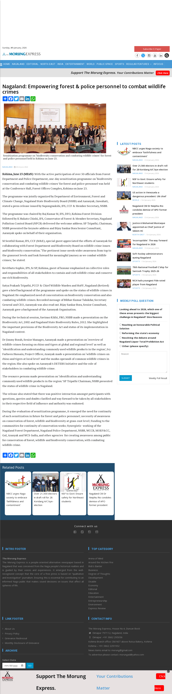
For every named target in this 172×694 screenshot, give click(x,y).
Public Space (105, 64)
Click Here (162, 73)
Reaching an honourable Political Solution (139, 326)
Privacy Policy (12, 633)
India (60, 64)
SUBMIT (125, 378)
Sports (119, 64)
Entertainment (75, 64)
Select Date (9, 659)
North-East (48, 64)
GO (29, 665)
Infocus (158, 64)
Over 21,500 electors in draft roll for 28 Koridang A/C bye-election (150, 167)
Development (95, 577)
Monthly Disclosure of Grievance (22, 642)
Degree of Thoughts (99, 573)
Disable (92, 581)
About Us (10, 628)
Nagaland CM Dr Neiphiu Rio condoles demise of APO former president (149, 209)
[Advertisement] (86, 21)
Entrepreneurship (97, 600)
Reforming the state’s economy (139, 333)
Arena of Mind (95, 558)
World (91, 64)
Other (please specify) (133, 346)
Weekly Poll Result (158, 378)
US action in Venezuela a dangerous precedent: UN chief (149, 194)
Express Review (97, 608)
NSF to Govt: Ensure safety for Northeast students (73, 497)
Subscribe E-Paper (152, 49)
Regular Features (139, 64)
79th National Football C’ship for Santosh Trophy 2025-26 (150, 269)
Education (93, 592)
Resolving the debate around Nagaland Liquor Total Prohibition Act (141, 339)
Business (93, 570)
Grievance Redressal (16, 638)
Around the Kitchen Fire (100, 562)
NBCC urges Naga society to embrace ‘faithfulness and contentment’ (147, 152)
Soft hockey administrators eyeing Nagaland (147, 255)
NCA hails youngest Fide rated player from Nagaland (148, 282)
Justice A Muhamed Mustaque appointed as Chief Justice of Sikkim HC (148, 227)
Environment (95, 604)
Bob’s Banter (95, 566)
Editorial (33, 64)
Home (6, 64)
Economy (93, 585)
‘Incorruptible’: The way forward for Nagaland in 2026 (149, 242)
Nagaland (18, 64)
